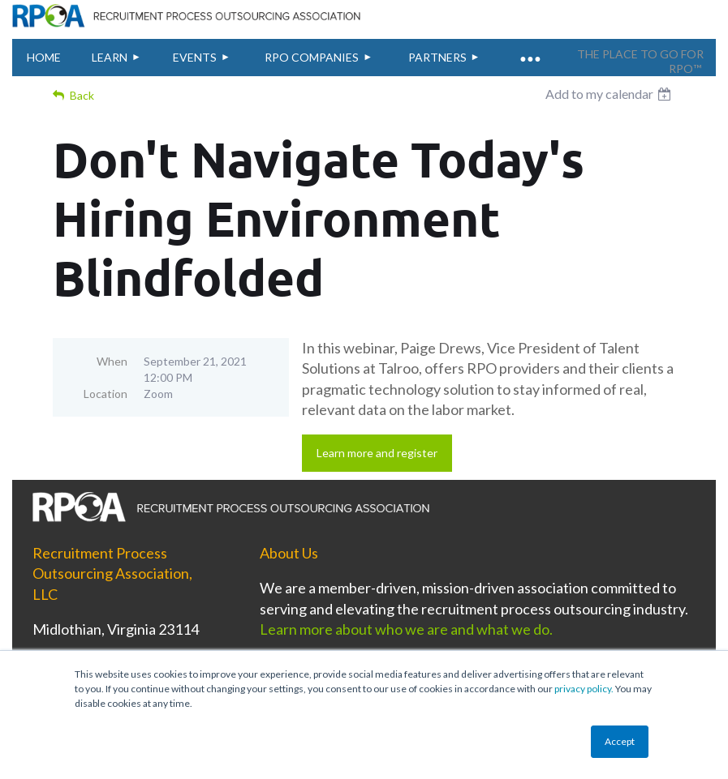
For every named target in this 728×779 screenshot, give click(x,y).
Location (105, 393)
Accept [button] (620, 741)
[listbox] (610, 94)
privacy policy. (584, 689)
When (112, 361)
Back (82, 95)
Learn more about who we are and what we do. (407, 629)
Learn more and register (377, 453)
